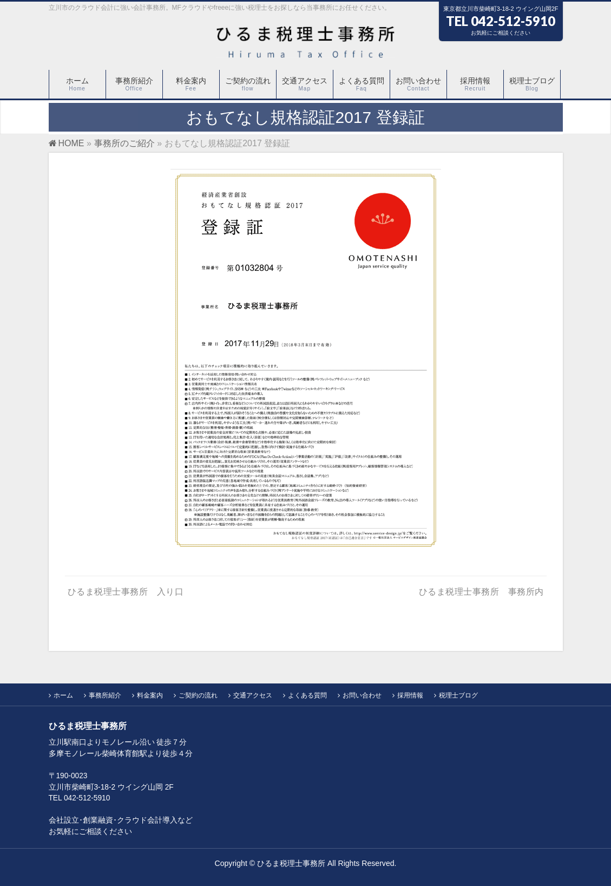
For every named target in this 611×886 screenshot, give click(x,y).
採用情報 (410, 695)
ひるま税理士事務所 (291, 863)
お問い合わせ (362, 695)
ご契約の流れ (198, 695)
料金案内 (150, 695)
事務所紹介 (105, 695)
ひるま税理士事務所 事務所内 (481, 591)
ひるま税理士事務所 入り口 (126, 591)
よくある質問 (307, 695)
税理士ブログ (458, 695)
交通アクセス (252, 695)
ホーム (63, 695)
